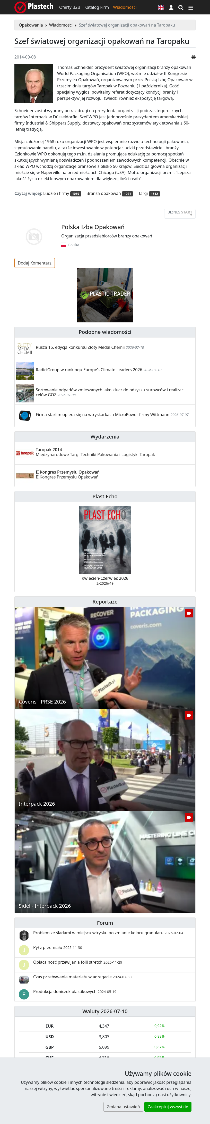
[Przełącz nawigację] (191, 7)
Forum (105, 922)
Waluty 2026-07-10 (105, 1011)
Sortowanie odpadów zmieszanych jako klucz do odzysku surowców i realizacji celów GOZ (111, 392)
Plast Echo (104, 496)
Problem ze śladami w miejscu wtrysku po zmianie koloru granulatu (108, 933)
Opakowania (31, 25)
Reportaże (104, 601)
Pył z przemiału (57, 947)
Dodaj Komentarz (34, 263)
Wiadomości (125, 7)
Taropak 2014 (95, 452)
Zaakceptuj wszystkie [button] (168, 1107)
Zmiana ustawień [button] (123, 1107)
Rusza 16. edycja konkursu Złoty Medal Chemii (80, 347)
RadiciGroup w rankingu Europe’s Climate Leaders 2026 (89, 370)
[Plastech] (33, 7)
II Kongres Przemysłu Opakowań (68, 474)
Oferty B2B (69, 7)
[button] (171, 7)
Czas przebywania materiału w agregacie (82, 977)
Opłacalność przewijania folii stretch (77, 962)
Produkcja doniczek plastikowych (74, 991)
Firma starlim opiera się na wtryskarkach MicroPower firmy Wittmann (102, 414)
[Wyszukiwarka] (181, 7)
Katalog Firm (96, 7)
